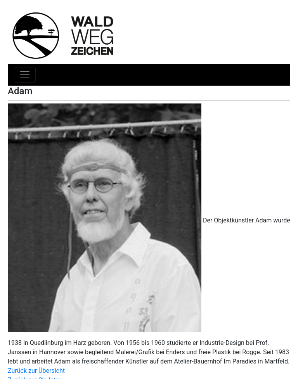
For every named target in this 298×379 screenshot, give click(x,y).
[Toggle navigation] (25, 75)
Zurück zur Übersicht (36, 370)
